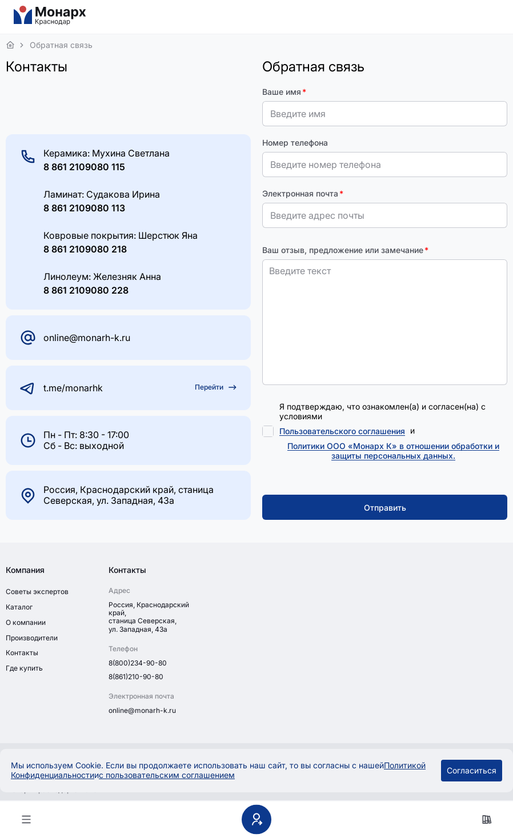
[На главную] (50, 22)
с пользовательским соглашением (167, 775)
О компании (26, 622)
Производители (32, 637)
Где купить (24, 668)
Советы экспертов (37, 591)
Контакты (22, 652)
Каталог (19, 607)
